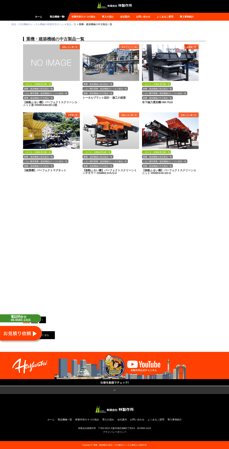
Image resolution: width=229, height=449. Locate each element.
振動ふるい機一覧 (69, 47)
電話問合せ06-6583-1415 (21, 318)
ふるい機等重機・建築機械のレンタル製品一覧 (45, 93)
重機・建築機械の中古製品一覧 (38, 98)
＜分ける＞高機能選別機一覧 (37, 84)
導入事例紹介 (187, 16)
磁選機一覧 (191, 47)
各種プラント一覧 (129, 47)
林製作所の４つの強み (83, 16)
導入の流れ (108, 16)
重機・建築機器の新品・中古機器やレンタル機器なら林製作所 (120, 445)
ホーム (38, 16)
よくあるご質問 (165, 16)
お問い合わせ (143, 16)
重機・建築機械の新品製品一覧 (38, 89)
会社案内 (125, 16)
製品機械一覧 (58, 16)
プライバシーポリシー (115, 432)
